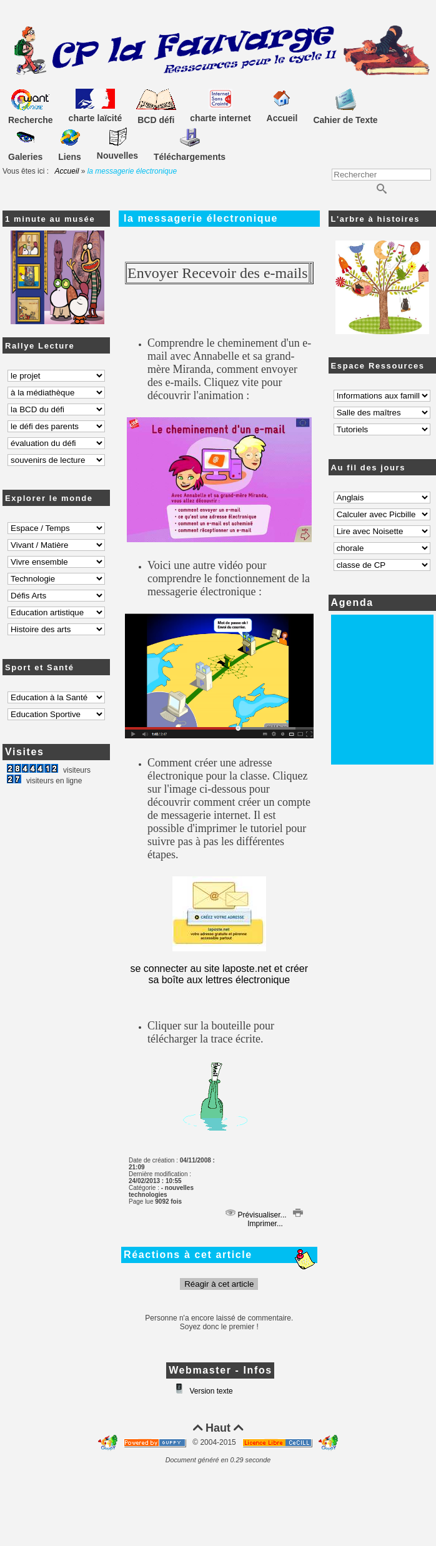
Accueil (67, 171)
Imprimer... (274, 1219)
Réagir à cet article (219, 1284)
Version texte (210, 1391)
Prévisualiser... (255, 1215)
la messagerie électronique (201, 218)
